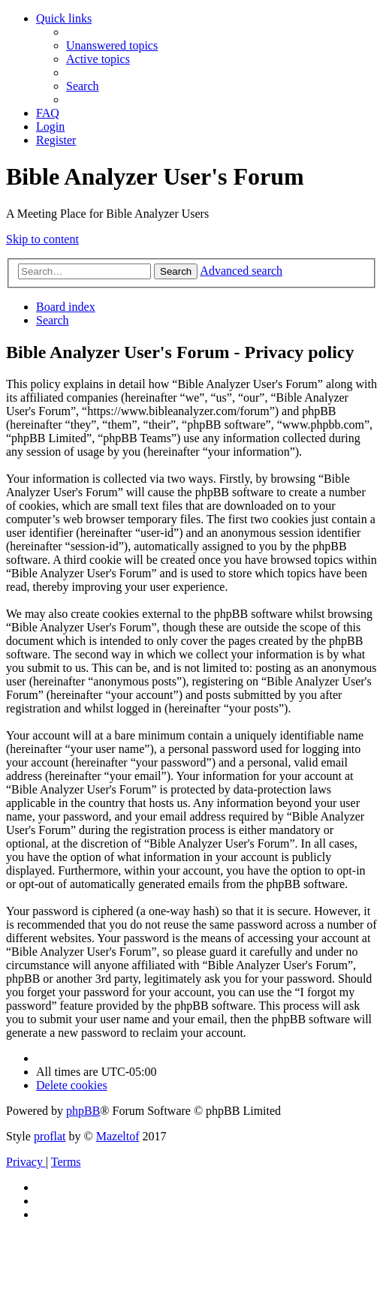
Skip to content (42, 239)
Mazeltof (118, 1136)
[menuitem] (112, 45)
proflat (50, 1136)
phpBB (83, 1110)
